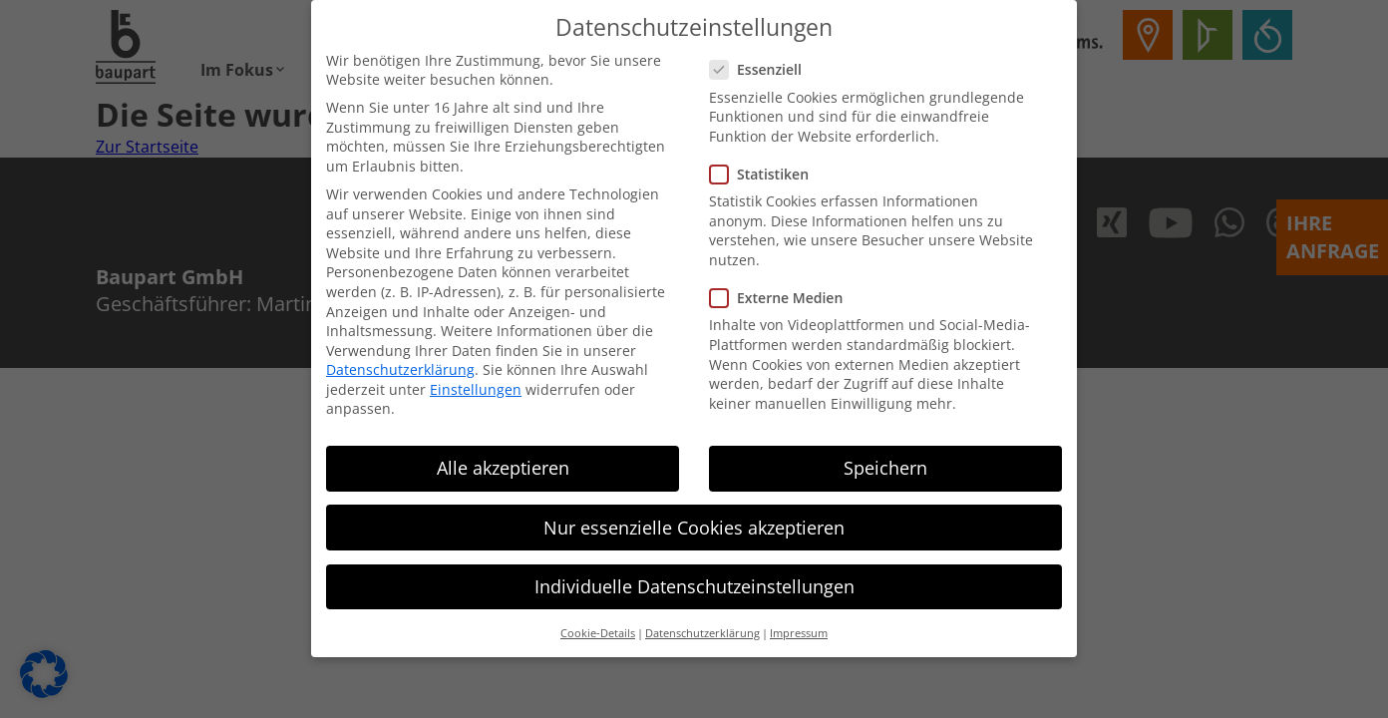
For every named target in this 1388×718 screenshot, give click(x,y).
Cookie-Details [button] (597, 626)
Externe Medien (782, 290)
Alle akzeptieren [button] (503, 462)
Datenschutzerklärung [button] (702, 626)
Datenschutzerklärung (400, 362)
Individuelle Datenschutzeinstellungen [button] (694, 579)
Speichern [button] (885, 462)
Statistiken (765, 167)
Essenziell (762, 63)
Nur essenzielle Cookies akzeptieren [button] (694, 521)
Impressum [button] (799, 626)
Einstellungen (475, 382)
